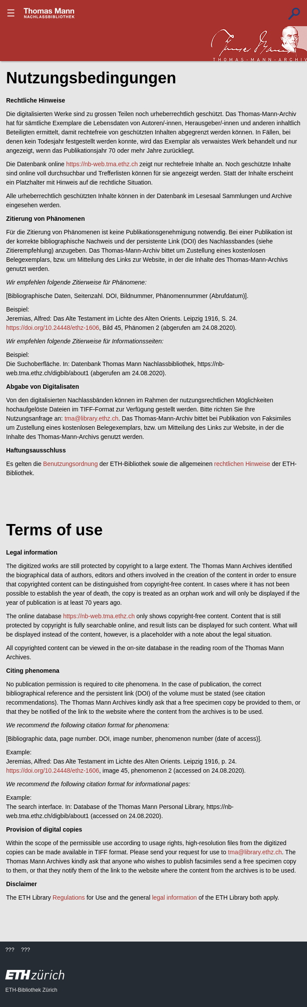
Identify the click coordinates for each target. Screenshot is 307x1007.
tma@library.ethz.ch (92, 418)
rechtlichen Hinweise (242, 463)
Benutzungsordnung (70, 463)
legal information (174, 897)
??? (49, 13)
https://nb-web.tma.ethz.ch (102, 164)
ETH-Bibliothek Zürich (31, 990)
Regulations (69, 897)
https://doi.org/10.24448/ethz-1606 (52, 327)
